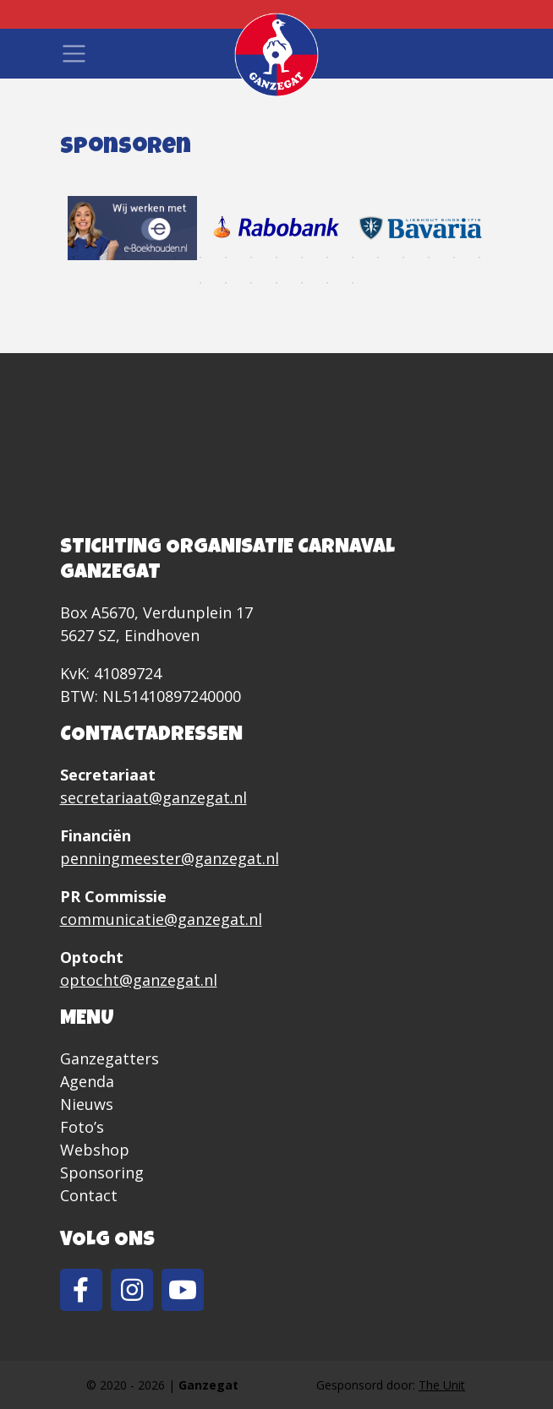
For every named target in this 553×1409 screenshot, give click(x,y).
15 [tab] (428, 257)
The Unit (442, 1385)
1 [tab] (73, 257)
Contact (89, 1195)
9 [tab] (276, 257)
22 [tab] (301, 283)
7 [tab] (225, 257)
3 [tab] (124, 257)
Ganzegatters (109, 1058)
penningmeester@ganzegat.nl (169, 858)
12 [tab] (352, 257)
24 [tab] (352, 283)
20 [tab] (251, 283)
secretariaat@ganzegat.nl (153, 797)
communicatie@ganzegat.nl (161, 919)
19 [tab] (225, 283)
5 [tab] (175, 257)
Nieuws (86, 1104)
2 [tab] (98, 257)
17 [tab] (479, 257)
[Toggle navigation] (74, 53)
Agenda (87, 1081)
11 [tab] (327, 257)
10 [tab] (301, 257)
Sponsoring (102, 1172)
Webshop (94, 1150)
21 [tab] (276, 283)
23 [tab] (327, 283)
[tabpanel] (132, 228)
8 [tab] (251, 257)
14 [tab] (403, 257)
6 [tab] (200, 257)
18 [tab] (200, 283)
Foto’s (82, 1127)
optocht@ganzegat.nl (138, 980)
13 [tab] (378, 257)
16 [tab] (454, 257)
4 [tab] (149, 257)
